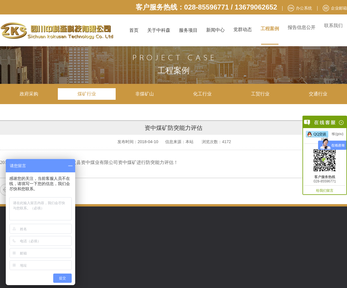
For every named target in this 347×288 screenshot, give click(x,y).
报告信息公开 (301, 25)
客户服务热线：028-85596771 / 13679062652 (206, 7)
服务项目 (188, 29)
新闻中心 (215, 29)
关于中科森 (158, 30)
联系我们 (333, 22)
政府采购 (29, 93)
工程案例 (270, 27)
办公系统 (304, 8)
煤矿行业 (86, 93)
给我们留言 (324, 191)
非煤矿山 (144, 93)
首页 (134, 30)
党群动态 (242, 28)
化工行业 (202, 93)
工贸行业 (260, 93)
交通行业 (318, 93)
